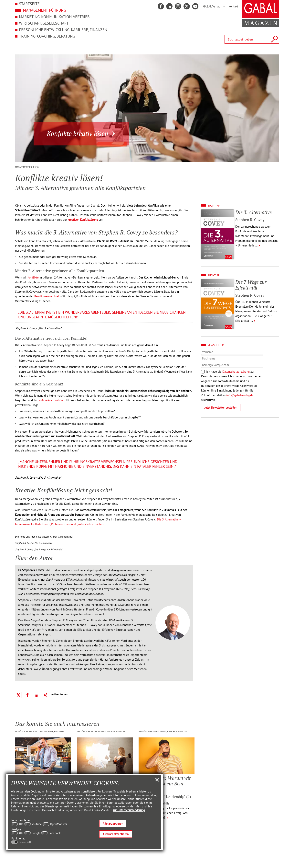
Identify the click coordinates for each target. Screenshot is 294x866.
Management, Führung (44, 10)
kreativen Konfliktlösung (83, 220)
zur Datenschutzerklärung (129, 810)
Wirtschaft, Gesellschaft (43, 23)
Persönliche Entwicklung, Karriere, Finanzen (63, 29)
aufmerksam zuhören (52, 400)
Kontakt (233, 6)
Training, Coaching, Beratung (47, 36)
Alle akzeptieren (113, 824)
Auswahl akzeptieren (116, 834)
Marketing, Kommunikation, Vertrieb (54, 16)
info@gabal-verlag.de (239, 395)
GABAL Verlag (211, 6)
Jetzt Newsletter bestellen (221, 407)
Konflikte (33, 277)
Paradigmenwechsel (46, 296)
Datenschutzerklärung (236, 371)
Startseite (29, 3)
